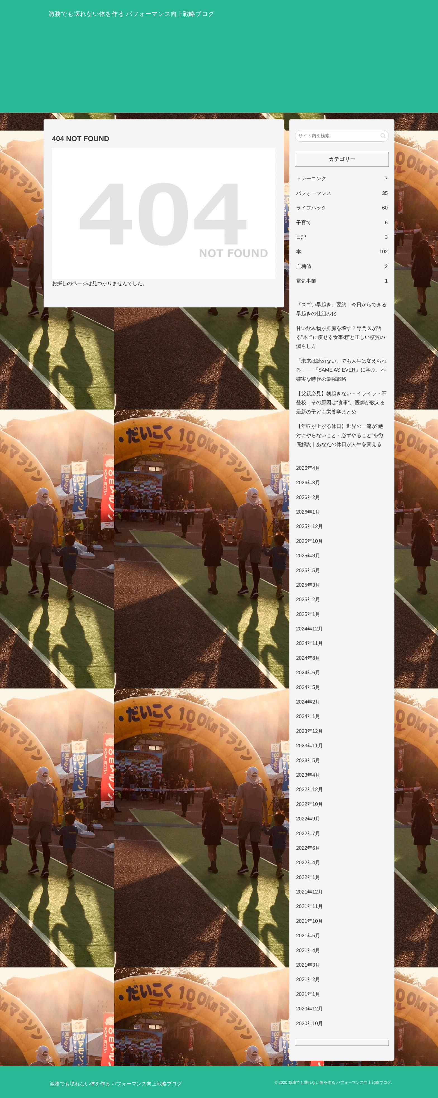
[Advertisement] (219, 74)
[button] (383, 136)
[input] (342, 136)
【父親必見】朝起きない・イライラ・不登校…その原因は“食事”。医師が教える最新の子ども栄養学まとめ (341, 403)
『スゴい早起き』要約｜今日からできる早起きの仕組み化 (341, 309)
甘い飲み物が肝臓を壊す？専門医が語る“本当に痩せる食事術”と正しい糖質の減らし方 (340, 337)
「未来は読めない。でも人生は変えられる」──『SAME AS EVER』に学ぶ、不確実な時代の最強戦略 (341, 370)
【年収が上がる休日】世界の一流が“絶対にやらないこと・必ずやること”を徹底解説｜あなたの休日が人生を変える (339, 435)
